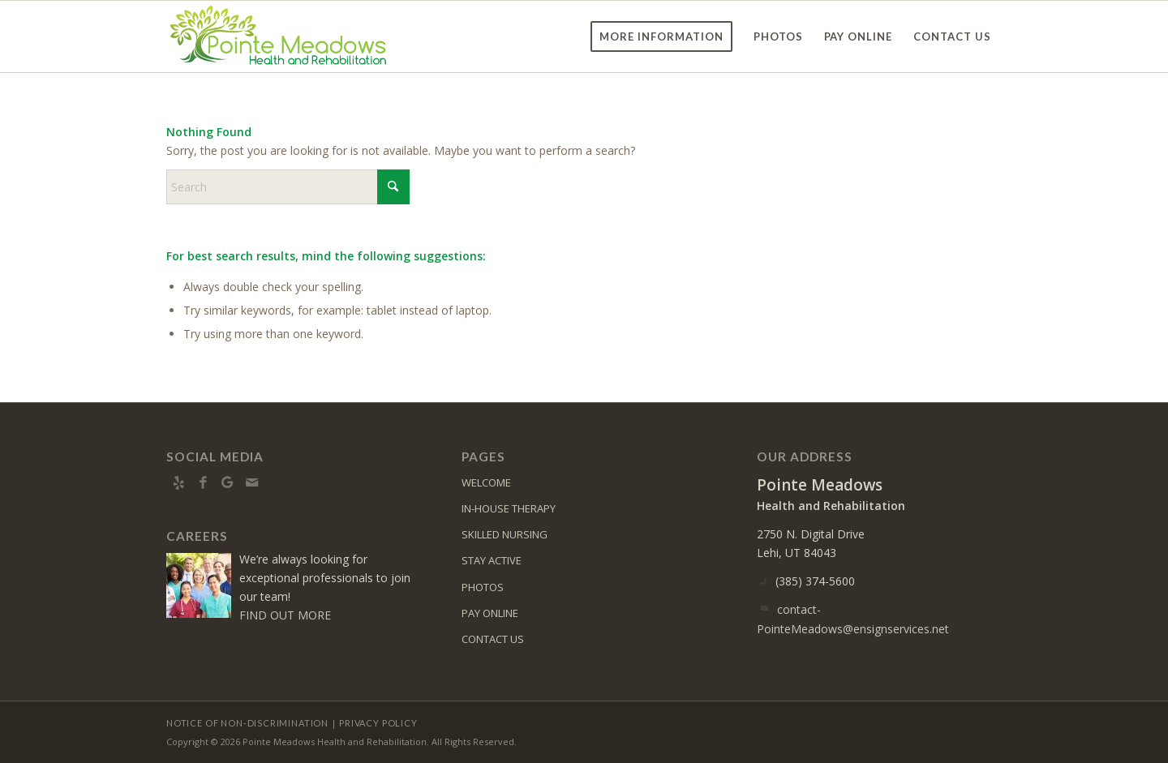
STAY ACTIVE (492, 560)
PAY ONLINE (490, 613)
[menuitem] (661, 36)
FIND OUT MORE (285, 615)
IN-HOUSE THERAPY (509, 508)
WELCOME (486, 482)
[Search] (288, 186)
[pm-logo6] (278, 36)
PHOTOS (483, 587)
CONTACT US (493, 639)
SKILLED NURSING (505, 534)
